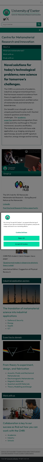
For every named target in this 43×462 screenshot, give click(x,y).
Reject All (21, 238)
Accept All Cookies (21, 244)
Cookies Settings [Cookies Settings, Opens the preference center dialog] (21, 232)
